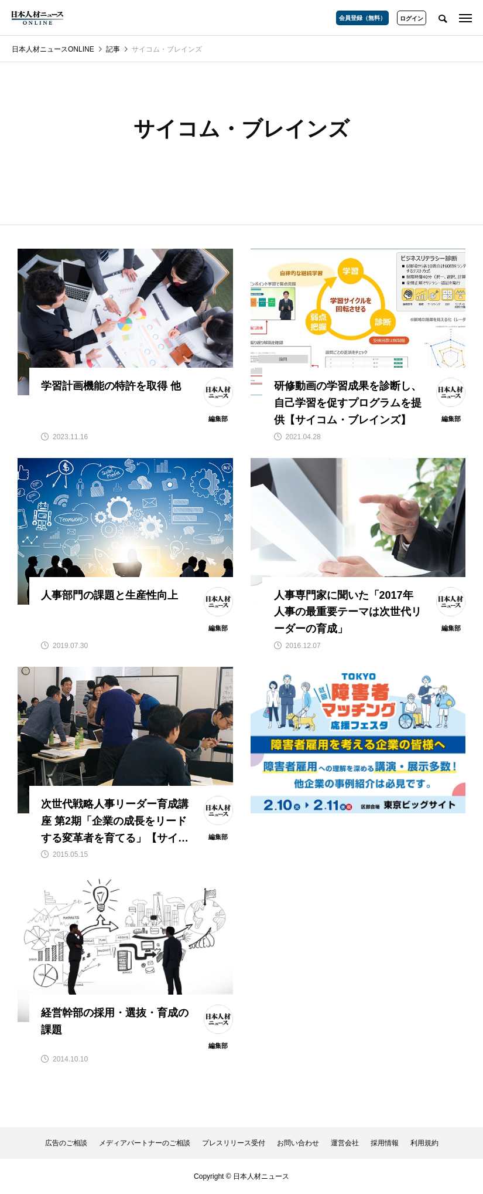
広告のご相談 (66, 1143)
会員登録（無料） (362, 18)
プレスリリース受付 (233, 1143)
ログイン (411, 18)
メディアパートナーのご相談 (144, 1143)
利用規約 (424, 1143)
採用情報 (385, 1143)
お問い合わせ (298, 1143)
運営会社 (345, 1143)
